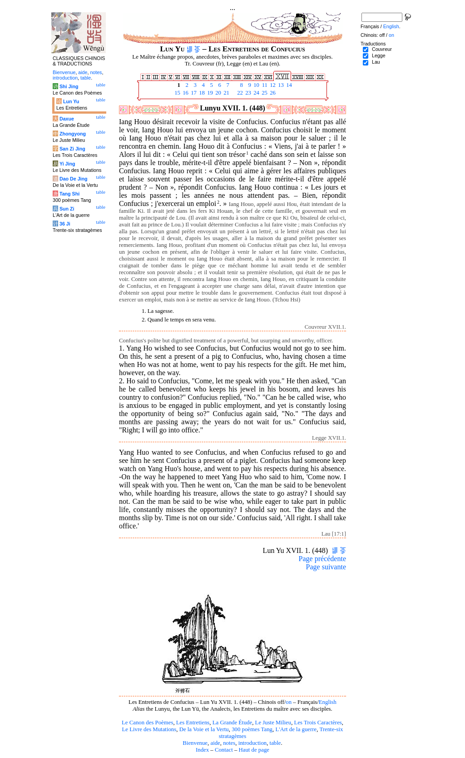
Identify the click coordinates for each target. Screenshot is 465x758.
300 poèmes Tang (252, 729)
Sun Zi (66, 208)
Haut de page (254, 750)
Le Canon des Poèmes (147, 722)
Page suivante (326, 567)
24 (255, 93)
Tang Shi (69, 193)
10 (255, 85)
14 (288, 85)
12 (272, 85)
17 (193, 93)
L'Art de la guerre (296, 729)
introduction (252, 743)
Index (202, 750)
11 (263, 85)
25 (263, 93)
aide (215, 743)
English (327, 702)
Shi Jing (68, 86)
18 (201, 93)
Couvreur (382, 49)
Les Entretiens (193, 722)
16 (184, 93)
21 (225, 93)
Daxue (66, 118)
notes (229, 743)
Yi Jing (67, 163)
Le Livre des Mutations (149, 729)
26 (272, 93)
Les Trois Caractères (318, 722)
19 (209, 93)
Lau (376, 62)
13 (280, 85)
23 (247, 93)
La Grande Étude (232, 722)
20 (217, 93)
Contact (224, 750)
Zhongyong (72, 133)
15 (176, 93)
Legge (379, 55)
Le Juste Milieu (273, 722)
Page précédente (322, 558)
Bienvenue (195, 743)
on (289, 702)
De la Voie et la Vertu (204, 729)
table (275, 743)
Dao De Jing (73, 178)
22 (239, 93)
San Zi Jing (72, 148)
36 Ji (64, 223)
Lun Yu (71, 101)
